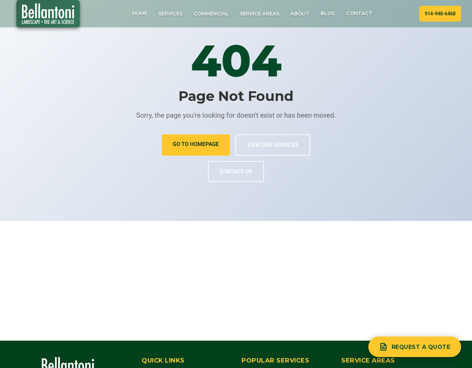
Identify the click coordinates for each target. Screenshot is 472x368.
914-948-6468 (440, 13)
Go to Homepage (196, 144)
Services (170, 14)
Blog (327, 13)
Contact (359, 13)
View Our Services (273, 145)
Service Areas (259, 14)
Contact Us (236, 171)
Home (139, 13)
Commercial (211, 14)
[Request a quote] (414, 347)
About (300, 14)
